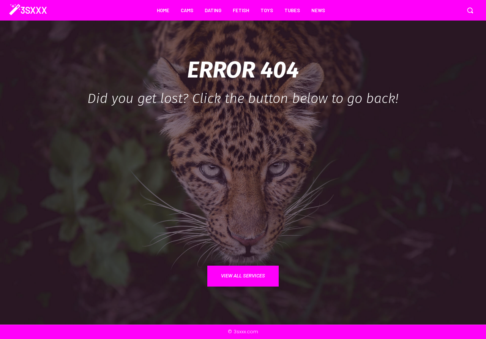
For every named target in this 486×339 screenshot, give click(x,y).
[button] (470, 10)
